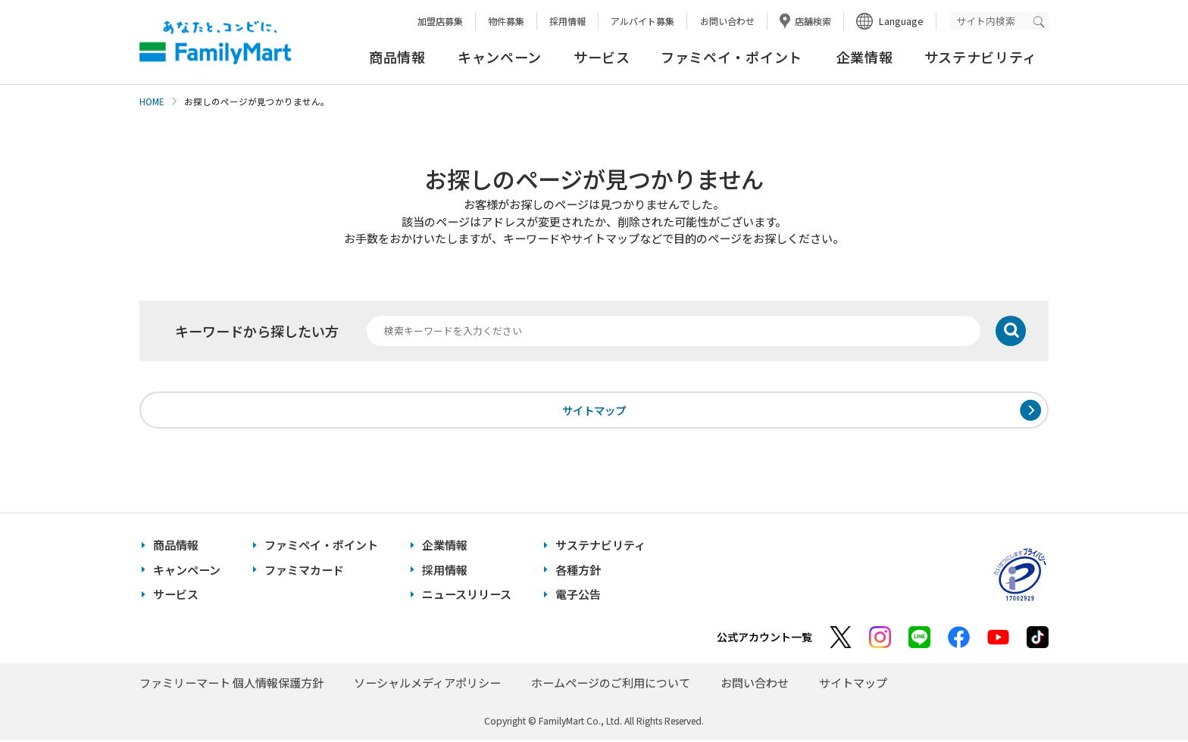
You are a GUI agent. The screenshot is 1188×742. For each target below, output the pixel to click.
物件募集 (506, 20)
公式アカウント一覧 (764, 639)
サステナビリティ (980, 57)
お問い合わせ (727, 20)
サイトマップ (594, 410)
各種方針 (578, 572)
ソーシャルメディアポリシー (427, 685)
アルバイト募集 (642, 20)
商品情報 (397, 57)
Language (901, 21)
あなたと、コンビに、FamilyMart (215, 42)
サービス (602, 57)
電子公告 (578, 596)
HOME (151, 101)
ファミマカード (304, 572)
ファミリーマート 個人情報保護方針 (231, 685)
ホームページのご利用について (610, 685)
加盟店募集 (440, 20)
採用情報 (567, 20)
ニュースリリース (466, 596)
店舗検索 (813, 20)
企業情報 (864, 57)
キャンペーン (500, 57)
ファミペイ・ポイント (731, 57)
